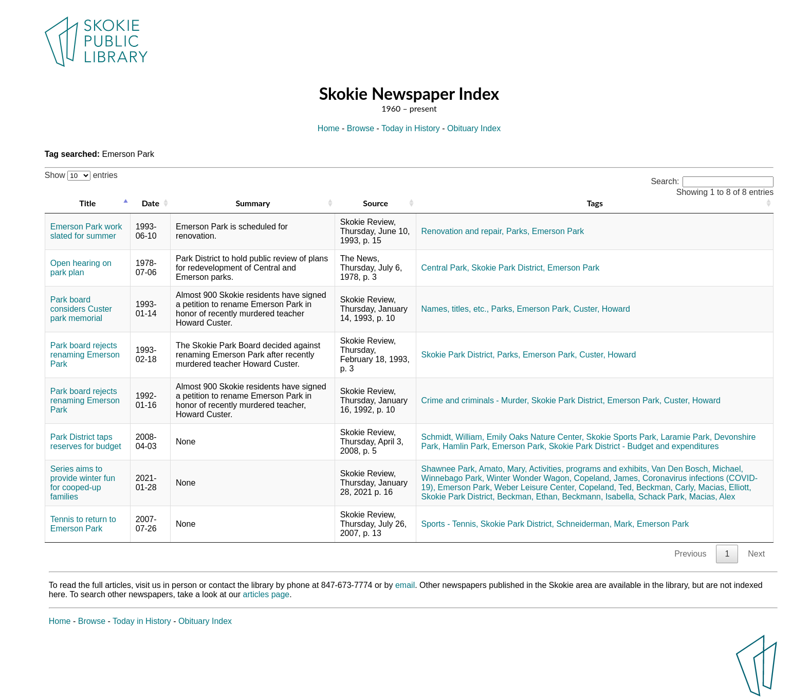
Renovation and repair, (462, 231)
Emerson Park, (544, 309)
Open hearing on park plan (81, 268)
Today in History (410, 128)
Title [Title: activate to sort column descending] (87, 203)
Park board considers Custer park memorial (81, 309)
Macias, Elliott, (724, 487)
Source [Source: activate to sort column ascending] (375, 203)
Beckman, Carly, (666, 487)
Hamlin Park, (466, 446)
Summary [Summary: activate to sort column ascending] (252, 203)
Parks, (517, 231)
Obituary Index (474, 128)
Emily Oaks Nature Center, (535, 437)
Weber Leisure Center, (535, 487)
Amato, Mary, (503, 468)
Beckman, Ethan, (528, 496)
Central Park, (445, 267)
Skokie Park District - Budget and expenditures (634, 446)
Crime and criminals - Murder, (475, 400)
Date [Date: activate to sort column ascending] (150, 203)
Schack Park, (662, 496)
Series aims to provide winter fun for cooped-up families (82, 482)
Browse (360, 128)
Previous (690, 553)
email (405, 585)
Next (756, 553)
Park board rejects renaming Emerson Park (85, 354)
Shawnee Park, (449, 468)
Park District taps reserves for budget (85, 442)
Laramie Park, (686, 437)
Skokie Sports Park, (622, 437)
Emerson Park (558, 231)
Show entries (81, 175)
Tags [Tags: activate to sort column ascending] (595, 203)
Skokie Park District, (508, 267)
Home (329, 128)
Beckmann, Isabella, (599, 496)
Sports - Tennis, (449, 524)
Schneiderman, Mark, (595, 524)
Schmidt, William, (453, 437)
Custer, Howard (602, 309)
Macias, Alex (712, 496)
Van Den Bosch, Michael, (697, 468)
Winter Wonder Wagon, (529, 478)
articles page (266, 594)
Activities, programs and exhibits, (589, 468)
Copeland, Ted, (606, 487)
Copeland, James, (607, 478)
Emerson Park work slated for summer (86, 231)
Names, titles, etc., (455, 309)
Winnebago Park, (453, 478)
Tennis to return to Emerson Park (83, 524)
